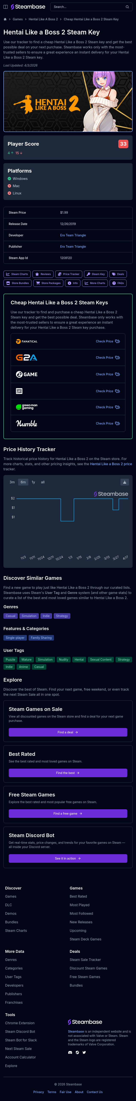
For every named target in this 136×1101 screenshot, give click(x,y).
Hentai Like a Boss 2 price (111, 464)
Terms (51, 1092)
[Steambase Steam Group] (77, 1052)
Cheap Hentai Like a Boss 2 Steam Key (91, 19)
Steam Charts (16, 930)
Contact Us (95, 1092)
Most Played (80, 905)
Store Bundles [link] (17, 283)
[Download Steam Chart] (124, 482)
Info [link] (73, 283)
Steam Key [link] (96, 274)
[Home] (5, 19)
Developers (14, 985)
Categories (14, 968)
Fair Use (65, 1092)
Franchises (14, 1002)
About (79, 1092)
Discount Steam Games (88, 968)
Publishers (13, 994)
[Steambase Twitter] (84, 1052)
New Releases (81, 922)
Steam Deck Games (85, 939)
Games (18, 19)
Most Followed (81, 913)
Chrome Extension (20, 1023)
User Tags (13, 977)
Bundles (11, 922)
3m (12, 482)
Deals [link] (118, 274)
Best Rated (78, 896)
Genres (11, 959)
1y (33, 482)
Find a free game (68, 813)
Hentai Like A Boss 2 (43, 19)
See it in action (68, 858)
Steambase (76, 1031)
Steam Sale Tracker (85, 959)
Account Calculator (20, 1057)
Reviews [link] (43, 274)
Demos (10, 913)
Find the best (68, 773)
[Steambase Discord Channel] (70, 1052)
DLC (8, 905)
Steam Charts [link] (17, 274)
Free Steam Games (85, 977)
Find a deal (68, 732)
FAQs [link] (118, 283)
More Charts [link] (95, 283)
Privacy (38, 1092)
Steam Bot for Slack (21, 1040)
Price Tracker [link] (68, 274)
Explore (11, 1066)
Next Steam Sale (18, 1048)
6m (23, 482)
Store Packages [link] (48, 283)
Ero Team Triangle (73, 235)
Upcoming (78, 930)
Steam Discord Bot (20, 1031)
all (43, 482)
